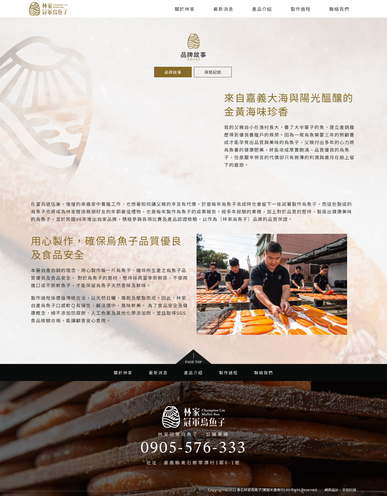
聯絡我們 (339, 8)
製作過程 (301, 8)
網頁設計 (332, 489)
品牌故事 (172, 72)
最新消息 (223, 8)
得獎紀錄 (212, 72)
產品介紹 (262, 8)
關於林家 (185, 8)
